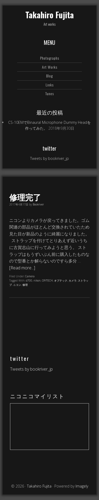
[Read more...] (22, 268)
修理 (25, 285)
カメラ (73, 280)
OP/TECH (47, 280)
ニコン (17, 285)
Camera (30, 276)
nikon (37, 280)
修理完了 (25, 197)
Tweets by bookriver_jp (49, 158)
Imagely (82, 486)
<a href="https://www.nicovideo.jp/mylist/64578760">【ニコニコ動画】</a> (49, 426)
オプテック (60, 280)
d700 (29, 280)
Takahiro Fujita (49, 15)
